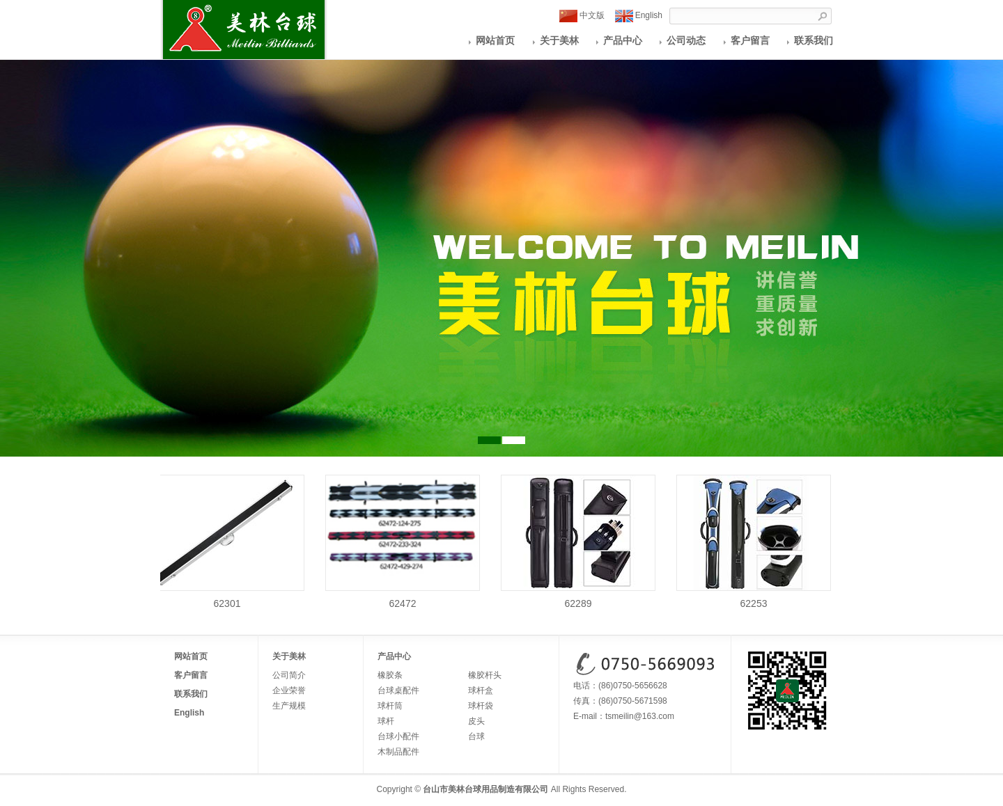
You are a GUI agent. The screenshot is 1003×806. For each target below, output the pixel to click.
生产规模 (289, 706)
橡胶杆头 (485, 675)
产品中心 (622, 40)
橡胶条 (390, 675)
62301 (228, 598)
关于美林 (559, 40)
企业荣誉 (289, 690)
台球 (476, 736)
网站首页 (495, 40)
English (638, 16)
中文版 (582, 16)
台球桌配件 (398, 690)
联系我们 (813, 40)
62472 (404, 598)
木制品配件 (398, 752)
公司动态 (686, 40)
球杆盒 (480, 690)
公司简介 (289, 675)
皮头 (476, 721)
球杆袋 (480, 706)
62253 (755, 598)
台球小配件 (398, 736)
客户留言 (750, 40)
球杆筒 (390, 706)
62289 (579, 598)
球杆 (386, 721)
